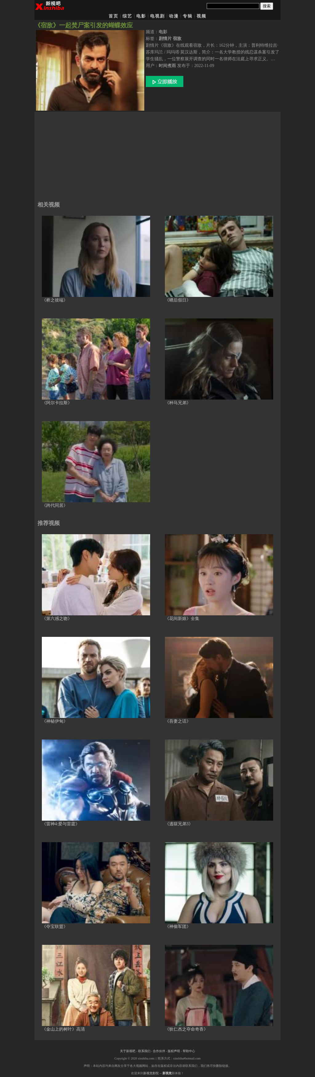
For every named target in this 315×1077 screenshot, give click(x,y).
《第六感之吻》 (57, 618)
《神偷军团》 (178, 926)
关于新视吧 (127, 1051)
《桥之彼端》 (55, 300)
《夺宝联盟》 (55, 926)
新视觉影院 (151, 1073)
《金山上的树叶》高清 (63, 1029)
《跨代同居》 (55, 505)
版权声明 (174, 1051)
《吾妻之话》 (178, 721)
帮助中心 (189, 1051)
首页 (113, 16)
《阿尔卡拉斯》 (57, 402)
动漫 (174, 16)
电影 (141, 16)
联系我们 (144, 1051)
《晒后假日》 (178, 300)
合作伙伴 (159, 1051)
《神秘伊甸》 (55, 721)
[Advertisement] (157, 155)
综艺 (127, 16)
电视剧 (157, 16)
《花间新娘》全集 (182, 618)
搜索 (267, 6)
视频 (201, 16)
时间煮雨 (167, 65)
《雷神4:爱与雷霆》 (61, 824)
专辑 (188, 16)
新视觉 (167, 1073)
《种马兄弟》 (178, 402)
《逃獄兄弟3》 (179, 824)
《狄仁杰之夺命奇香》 (186, 1029)
